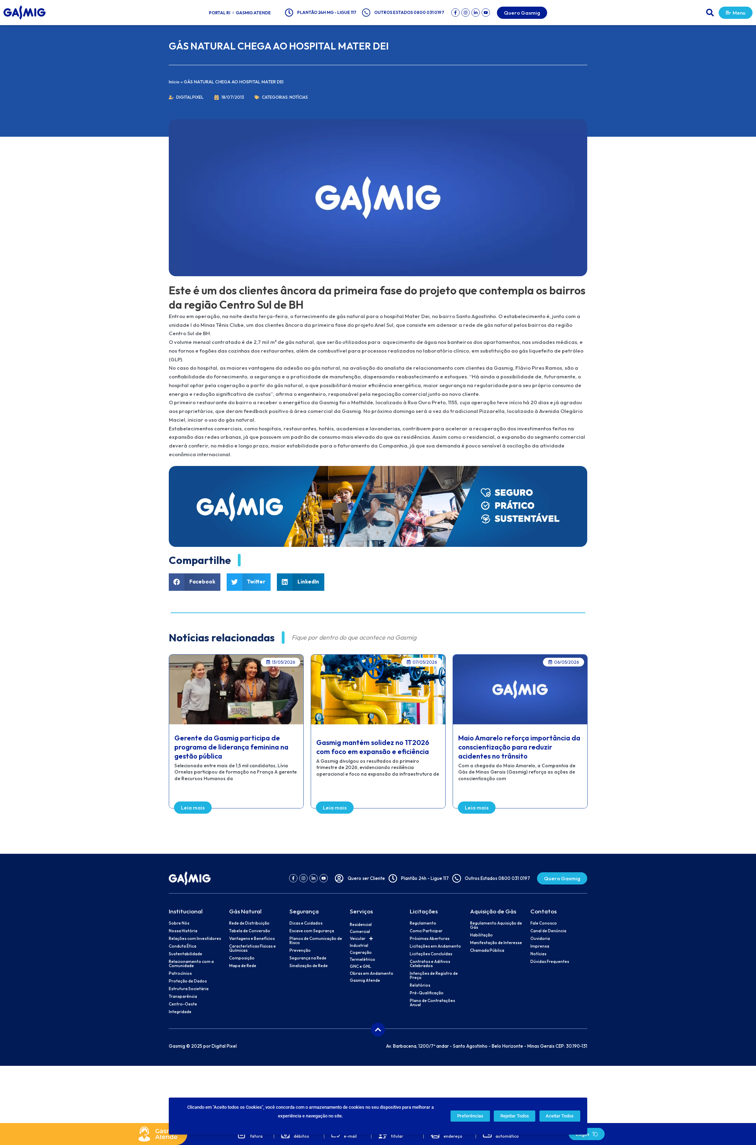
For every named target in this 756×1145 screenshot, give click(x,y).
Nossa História (183, 931)
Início (174, 81)
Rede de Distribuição (249, 923)
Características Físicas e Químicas (252, 948)
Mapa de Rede (242, 966)
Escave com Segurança (311, 931)
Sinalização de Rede (308, 966)
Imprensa (539, 946)
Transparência (183, 996)
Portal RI (219, 13)
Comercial (360, 931)
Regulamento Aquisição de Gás (496, 925)
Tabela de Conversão (249, 931)
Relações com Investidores (195, 938)
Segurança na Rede (307, 958)
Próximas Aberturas (429, 938)
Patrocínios (180, 973)
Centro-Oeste (183, 1004)
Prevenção (300, 950)
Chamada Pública (487, 950)
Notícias (298, 97)
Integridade (180, 1012)
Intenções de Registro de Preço (434, 975)
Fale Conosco (543, 923)
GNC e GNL (360, 966)
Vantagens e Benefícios (252, 938)
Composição (242, 958)
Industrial (359, 945)
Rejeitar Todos (514, 1115)
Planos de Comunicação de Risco (315, 940)
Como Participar (426, 931)
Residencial (361, 924)
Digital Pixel (224, 1046)
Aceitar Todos (560, 1115)
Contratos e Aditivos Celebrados (430, 963)
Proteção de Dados (188, 981)
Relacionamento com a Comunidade (191, 963)
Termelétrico (362, 959)
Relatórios (420, 985)
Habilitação (481, 935)
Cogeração (361, 952)
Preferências (470, 1115)
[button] (710, 13)
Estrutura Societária (189, 989)
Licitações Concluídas (431, 954)
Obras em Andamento (371, 973)
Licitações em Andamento (435, 946)
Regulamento (423, 923)
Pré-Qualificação (427, 993)
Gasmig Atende (253, 13)
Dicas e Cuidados (306, 923)
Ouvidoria (540, 938)
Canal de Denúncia (548, 931)
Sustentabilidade (185, 954)
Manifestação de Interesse (496, 943)
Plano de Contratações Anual (432, 1003)
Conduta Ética (182, 946)
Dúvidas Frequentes (549, 961)
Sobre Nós (179, 923)
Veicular (361, 938)
